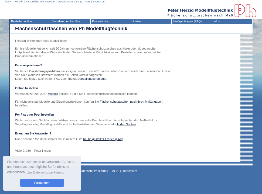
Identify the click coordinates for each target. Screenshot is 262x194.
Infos (216, 21)
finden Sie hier (126, 124)
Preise (136, 21)
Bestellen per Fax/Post (66, 21)
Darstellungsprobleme (91, 78)
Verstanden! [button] (42, 182)
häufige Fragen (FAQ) (187, 21)
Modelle (52, 93)
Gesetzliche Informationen (40, 1)
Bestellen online (21, 21)
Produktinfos (100, 21)
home (8, 1)
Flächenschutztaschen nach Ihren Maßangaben (131, 101)
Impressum (99, 1)
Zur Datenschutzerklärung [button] (45, 172)
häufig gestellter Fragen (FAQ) (103, 139)
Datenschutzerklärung (70, 1)
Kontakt (19, 1)
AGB (87, 1)
